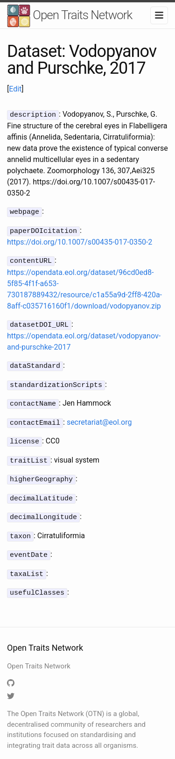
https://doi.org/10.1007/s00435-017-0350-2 (79, 240)
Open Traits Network (69, 16)
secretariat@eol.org (99, 416)
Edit (15, 88)
